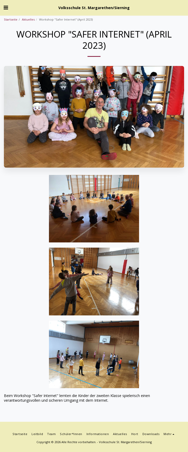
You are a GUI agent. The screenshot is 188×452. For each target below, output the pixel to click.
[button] (5, 7)
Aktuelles (28, 19)
